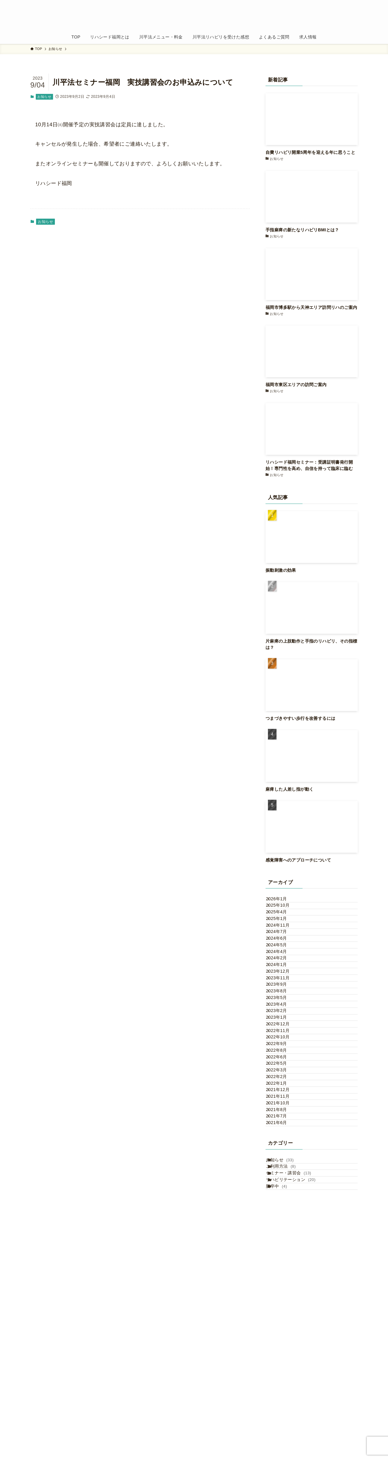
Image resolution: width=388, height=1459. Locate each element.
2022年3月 (282, 1229)
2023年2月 (282, 1115)
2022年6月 (282, 1204)
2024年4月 (282, 1002)
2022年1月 (282, 1254)
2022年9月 (282, 1178)
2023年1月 (282, 1128)
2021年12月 (284, 1267)
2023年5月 (282, 1090)
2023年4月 (282, 1103)
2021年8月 (282, 1304)
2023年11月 (284, 1052)
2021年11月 (284, 1279)
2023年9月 (282, 1065)
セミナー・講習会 (295, 1398)
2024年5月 (282, 990)
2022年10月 (284, 1166)
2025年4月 (282, 927)
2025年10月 (284, 914)
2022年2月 (282, 1241)
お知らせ (44, 96)
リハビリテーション (298, 1410)
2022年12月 (284, 1141)
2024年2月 (282, 1015)
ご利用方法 (288, 1385)
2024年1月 (282, 1027)
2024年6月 (282, 977)
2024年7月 (282, 964)
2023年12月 (284, 1040)
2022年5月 (282, 1216)
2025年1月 (282, 939)
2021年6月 (282, 1330)
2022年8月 (282, 1191)
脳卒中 (283, 1423)
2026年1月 (282, 901)
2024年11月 (284, 952)
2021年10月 (284, 1292)
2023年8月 (282, 1078)
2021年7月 (282, 1317)
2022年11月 (284, 1153)
